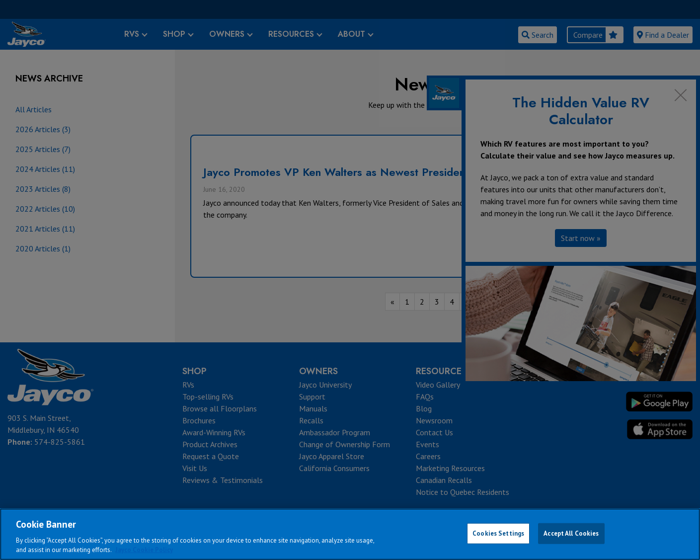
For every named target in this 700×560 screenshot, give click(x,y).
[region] (350, 534)
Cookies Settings (498, 533)
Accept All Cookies (571, 533)
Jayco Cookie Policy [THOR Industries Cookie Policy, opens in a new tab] (144, 550)
